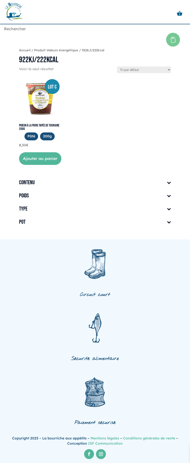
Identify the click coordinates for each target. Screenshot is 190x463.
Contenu (95, 183)
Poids (95, 196)
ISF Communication (105, 443)
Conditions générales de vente (149, 438)
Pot (95, 222)
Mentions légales (105, 438)
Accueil (24, 50)
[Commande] (144, 69)
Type (95, 209)
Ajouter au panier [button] (40, 158)
